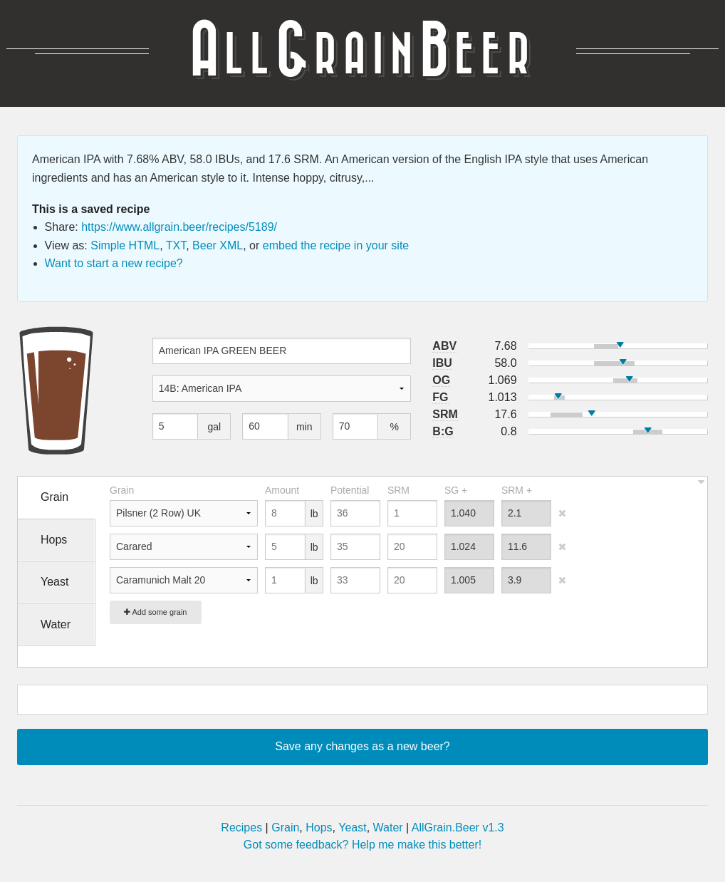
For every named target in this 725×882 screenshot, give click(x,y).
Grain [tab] (54, 497)
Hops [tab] (54, 540)
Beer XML (217, 245)
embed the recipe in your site (336, 245)
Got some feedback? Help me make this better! (362, 845)
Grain (285, 827)
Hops (319, 827)
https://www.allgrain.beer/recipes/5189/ (179, 227)
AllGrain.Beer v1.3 (458, 827)
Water (388, 827)
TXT (176, 245)
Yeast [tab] (54, 582)
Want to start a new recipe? (114, 263)
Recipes (241, 827)
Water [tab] (56, 624)
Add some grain (155, 612)
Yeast (352, 827)
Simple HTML (125, 245)
